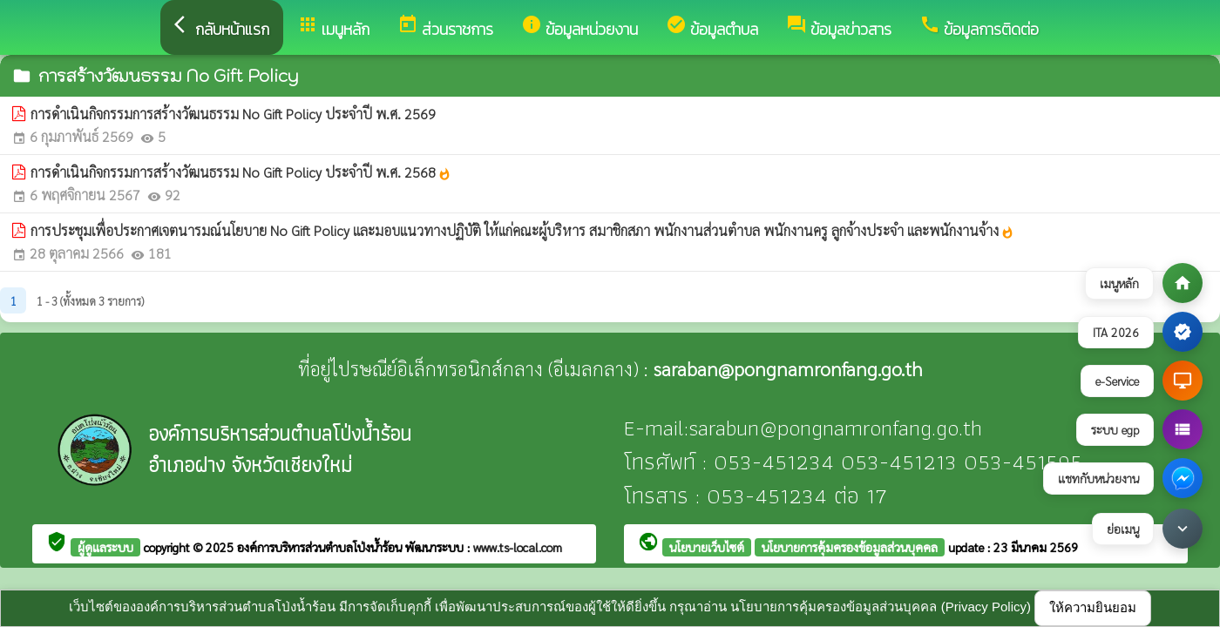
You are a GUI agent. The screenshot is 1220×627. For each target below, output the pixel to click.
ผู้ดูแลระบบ (105, 547)
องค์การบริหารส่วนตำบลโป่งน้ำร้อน (321, 547)
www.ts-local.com (517, 547)
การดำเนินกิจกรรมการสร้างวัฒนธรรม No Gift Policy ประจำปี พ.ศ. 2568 (240, 172)
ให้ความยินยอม (1092, 607)
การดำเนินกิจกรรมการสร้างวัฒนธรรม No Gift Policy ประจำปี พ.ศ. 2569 (233, 113)
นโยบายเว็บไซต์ (706, 547)
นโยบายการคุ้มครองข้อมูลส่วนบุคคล (850, 547)
